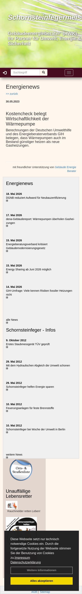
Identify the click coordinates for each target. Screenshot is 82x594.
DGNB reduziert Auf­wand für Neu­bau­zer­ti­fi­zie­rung (36, 197)
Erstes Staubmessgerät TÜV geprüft (28, 344)
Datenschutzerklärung (25, 562)
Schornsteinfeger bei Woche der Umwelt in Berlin (35, 429)
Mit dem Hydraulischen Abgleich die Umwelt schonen (38, 365)
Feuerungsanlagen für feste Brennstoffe (30, 408)
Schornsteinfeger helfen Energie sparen (30, 386)
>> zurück (12, 93)
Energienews (19, 183)
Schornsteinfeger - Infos (31, 330)
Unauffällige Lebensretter (19, 493)
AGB (34, 591)
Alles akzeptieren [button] (41, 580)
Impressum (22, 557)
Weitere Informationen (41, 570)
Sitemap (45, 591)
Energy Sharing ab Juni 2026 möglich (28, 269)
